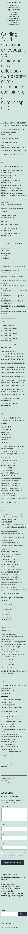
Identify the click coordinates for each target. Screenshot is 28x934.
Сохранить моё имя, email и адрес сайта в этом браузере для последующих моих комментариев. (15, 855)
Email (3, 834)
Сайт (2, 843)
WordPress (15, 927)
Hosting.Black (14, 3)
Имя (3, 824)
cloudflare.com (11, 782)
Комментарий (5, 806)
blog (6, 780)
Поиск (3, 910)
